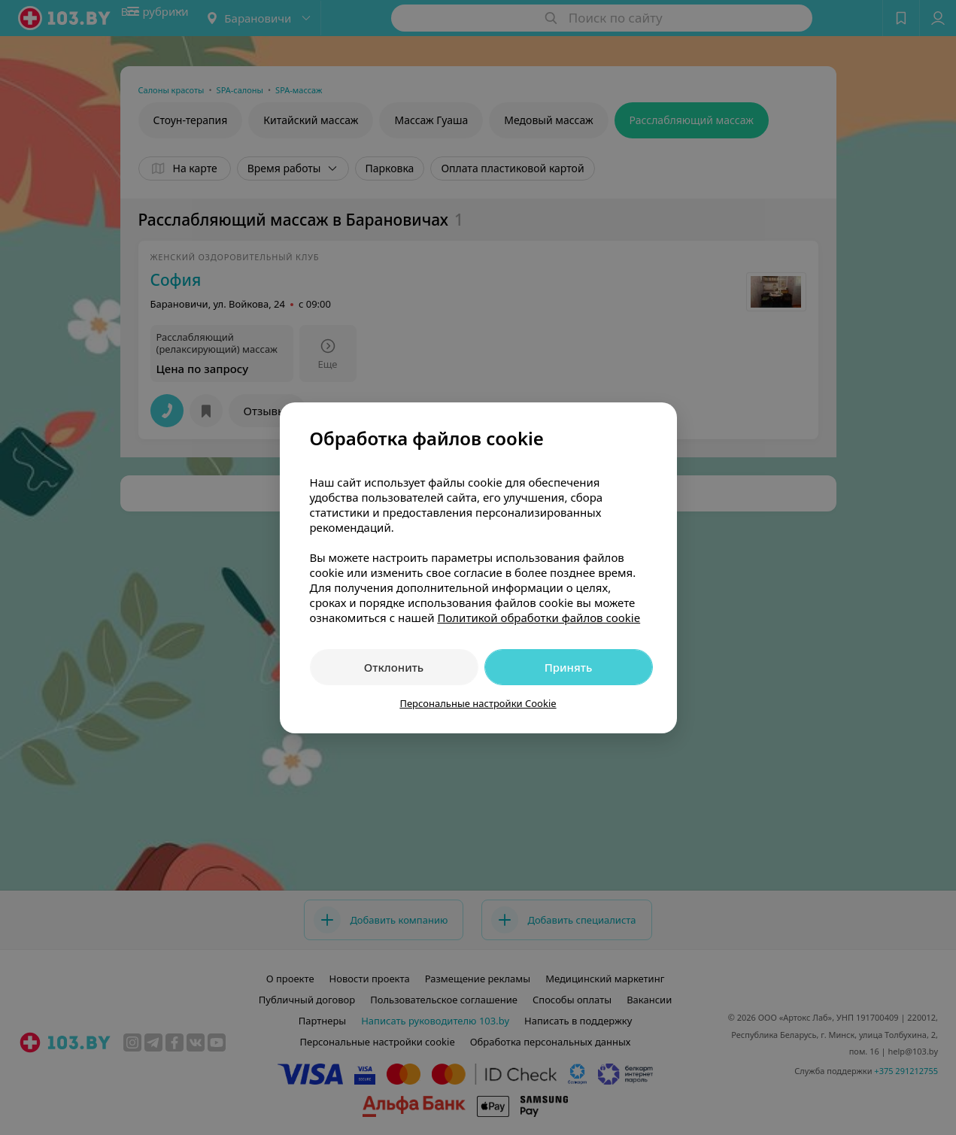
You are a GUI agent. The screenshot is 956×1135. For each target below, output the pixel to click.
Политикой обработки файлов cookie (538, 617)
